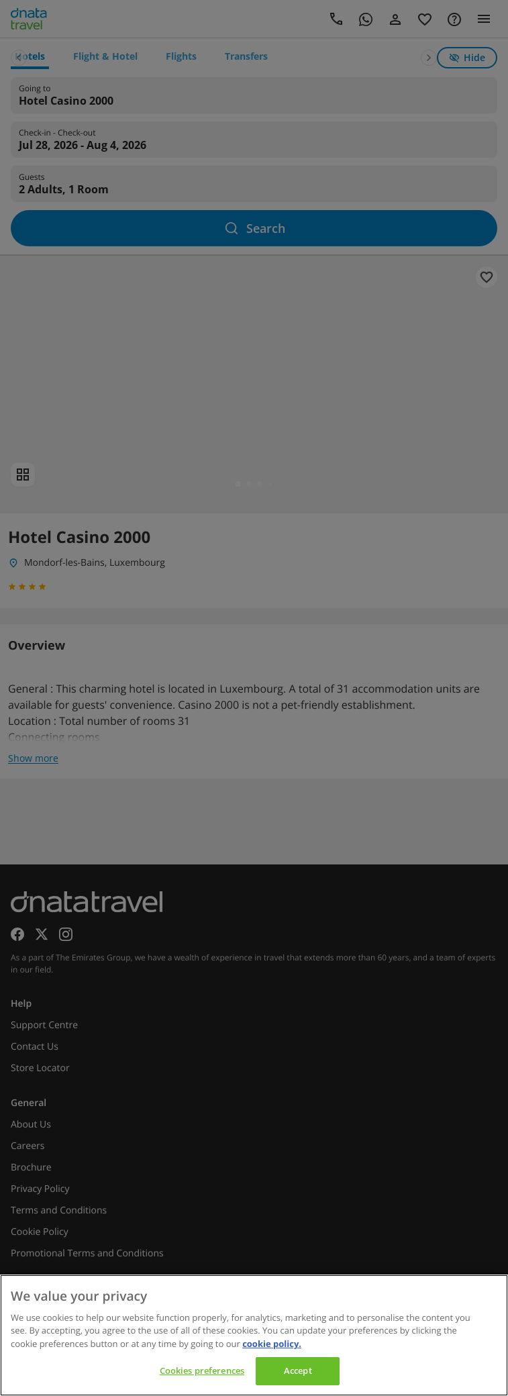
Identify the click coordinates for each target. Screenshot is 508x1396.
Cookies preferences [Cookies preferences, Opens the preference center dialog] (202, 1370)
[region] (254, 1335)
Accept (298, 1370)
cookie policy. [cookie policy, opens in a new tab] (271, 1344)
